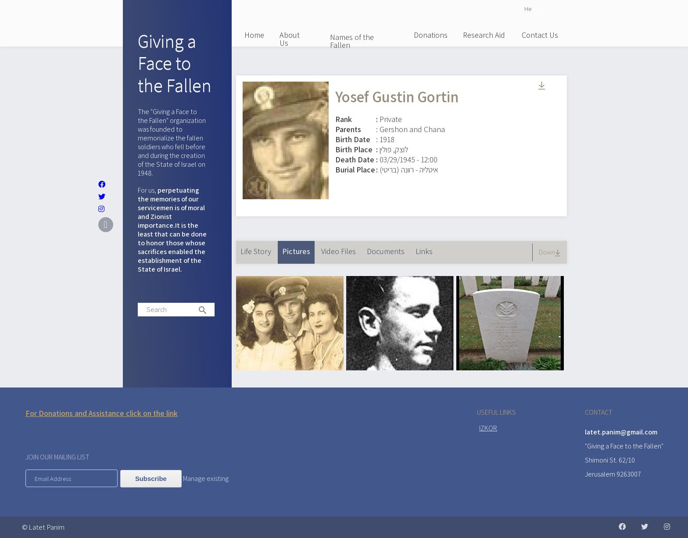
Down (551, 252)
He (527, 8)
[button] (290, 367)
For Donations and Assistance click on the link (101, 413)
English (543, 8)
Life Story (255, 251)
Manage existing (206, 478)
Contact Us (540, 35)
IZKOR (488, 428)
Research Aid (484, 35)
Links (424, 251)
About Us (290, 39)
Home (254, 35)
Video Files (338, 251)
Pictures (298, 248)
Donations (431, 35)
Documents (386, 251)
